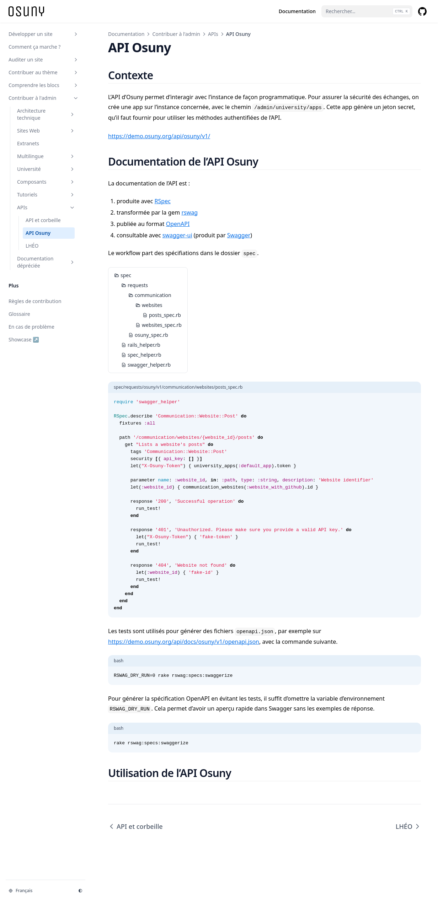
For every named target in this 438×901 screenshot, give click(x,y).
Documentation (126, 34)
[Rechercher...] (366, 11)
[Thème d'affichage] (80, 891)
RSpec (163, 201)
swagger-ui (177, 235)
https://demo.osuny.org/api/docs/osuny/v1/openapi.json (183, 642)
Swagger (239, 235)
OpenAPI (178, 224)
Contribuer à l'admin (176, 34)
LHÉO (408, 826)
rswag (189, 212)
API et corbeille (135, 826)
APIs (213, 34)
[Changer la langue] (39, 891)
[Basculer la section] (76, 34)
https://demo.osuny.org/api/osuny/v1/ (159, 136)
